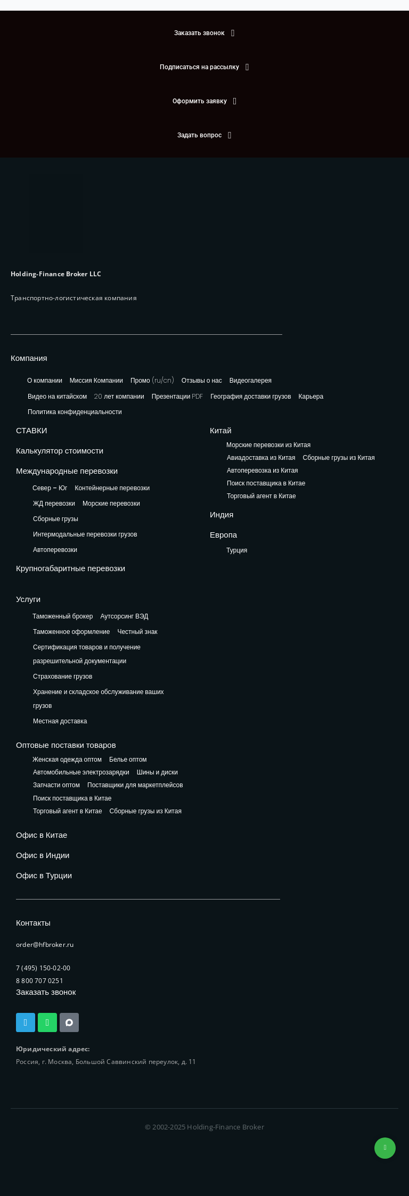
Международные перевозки (67, 470)
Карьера (311, 396)
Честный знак (137, 631)
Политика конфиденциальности (75, 411)
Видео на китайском (57, 396)
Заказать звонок (46, 991)
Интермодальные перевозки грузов (85, 534)
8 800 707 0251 (39, 980)
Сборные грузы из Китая (338, 458)
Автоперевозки (55, 549)
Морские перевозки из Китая (268, 445)
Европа (223, 534)
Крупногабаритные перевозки (70, 568)
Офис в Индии (42, 855)
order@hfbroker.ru (44, 944)
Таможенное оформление (71, 631)
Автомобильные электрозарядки (81, 773)
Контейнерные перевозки (112, 487)
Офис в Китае (41, 834)
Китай (221, 430)
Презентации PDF (177, 396)
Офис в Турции (44, 875)
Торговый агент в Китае (261, 496)
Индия (221, 514)
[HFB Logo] (56, 213)
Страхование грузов (62, 676)
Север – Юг (49, 487)
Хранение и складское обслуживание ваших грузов (98, 698)
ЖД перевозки (54, 503)
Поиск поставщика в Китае (266, 484)
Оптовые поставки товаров (66, 744)
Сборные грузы (55, 518)
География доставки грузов (250, 396)
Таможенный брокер (62, 616)
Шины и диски (157, 773)
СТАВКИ (31, 430)
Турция (236, 550)
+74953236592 (385, 1148)
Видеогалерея (251, 380)
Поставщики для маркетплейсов (135, 785)
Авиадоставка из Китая (261, 458)
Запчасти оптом (56, 785)
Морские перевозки (111, 503)
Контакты (33, 922)
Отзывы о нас (202, 380)
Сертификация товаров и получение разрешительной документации (87, 653)
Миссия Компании (96, 380)
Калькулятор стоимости (59, 450)
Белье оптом (128, 760)
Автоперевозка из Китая (262, 471)
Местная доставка (60, 720)
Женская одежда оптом (67, 760)
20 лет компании (119, 396)
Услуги (28, 599)
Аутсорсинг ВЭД (125, 616)
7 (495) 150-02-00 (43, 967)
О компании (44, 380)
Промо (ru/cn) (152, 380)
